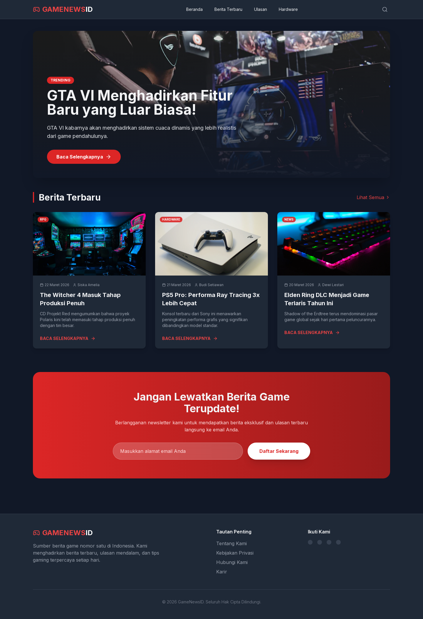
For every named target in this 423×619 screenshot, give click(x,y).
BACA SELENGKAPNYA (67, 338)
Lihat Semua (373, 197)
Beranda (194, 9)
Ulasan (260, 9)
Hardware (288, 9)
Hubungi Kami (232, 562)
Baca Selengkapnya (83, 157)
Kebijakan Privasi (235, 553)
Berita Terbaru (228, 9)
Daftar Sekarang (278, 451)
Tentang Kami (231, 543)
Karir (221, 572)
